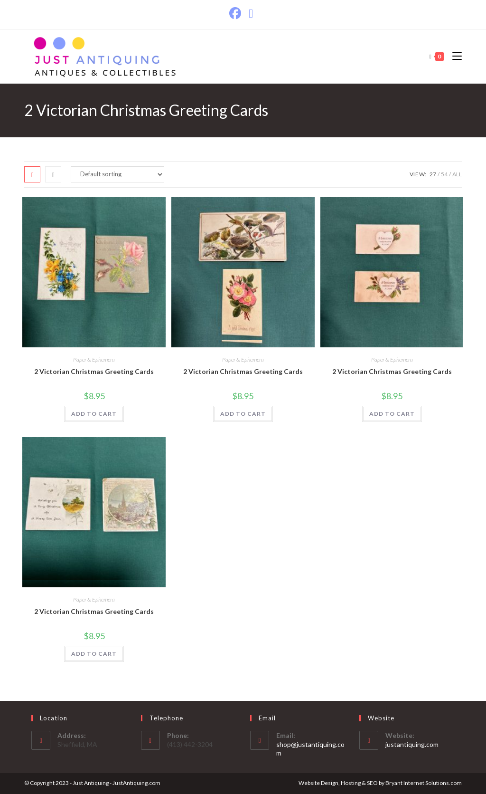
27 (433, 174)
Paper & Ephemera (94, 359)
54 (444, 174)
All (457, 174)
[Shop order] (117, 174)
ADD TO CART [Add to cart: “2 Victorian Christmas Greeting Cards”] (94, 413)
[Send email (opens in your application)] (251, 13)
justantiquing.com (412, 744)
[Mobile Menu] (453, 56)
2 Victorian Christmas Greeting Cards (94, 371)
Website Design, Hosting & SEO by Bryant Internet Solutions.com (380, 782)
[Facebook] (237, 13)
